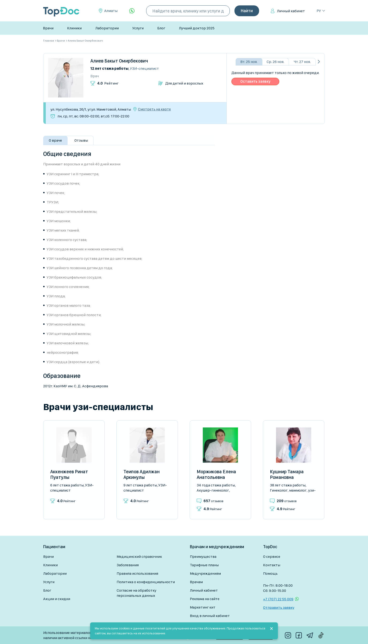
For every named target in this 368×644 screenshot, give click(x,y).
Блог (161, 28)
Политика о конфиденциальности (146, 582)
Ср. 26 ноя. (275, 61)
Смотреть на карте (154, 109)
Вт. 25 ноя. (248, 61)
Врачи (48, 28)
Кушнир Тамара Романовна (287, 474)
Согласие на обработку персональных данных (136, 593)
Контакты (271, 565)
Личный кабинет (291, 11)
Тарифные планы (204, 565)
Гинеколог (279, 490)
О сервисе (271, 556)
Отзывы (81, 140)
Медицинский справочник (139, 556)
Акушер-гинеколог (213, 490)
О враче (55, 140)
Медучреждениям (205, 573)
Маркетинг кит (202, 607)
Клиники (74, 28)
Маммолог (298, 490)
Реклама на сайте (204, 599)
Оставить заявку (255, 81)
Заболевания (128, 565)
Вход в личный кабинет (210, 615)
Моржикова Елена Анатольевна (216, 474)
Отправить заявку (278, 607)
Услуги (138, 28)
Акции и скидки (56, 599)
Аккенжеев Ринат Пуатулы (69, 474)
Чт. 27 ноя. (302, 61)
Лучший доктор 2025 (197, 28)
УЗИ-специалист (144, 68)
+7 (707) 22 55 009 (278, 599)
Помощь (270, 573)
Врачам (196, 582)
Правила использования (137, 573)
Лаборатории (107, 28)
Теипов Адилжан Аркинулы (141, 474)
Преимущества (203, 556)
